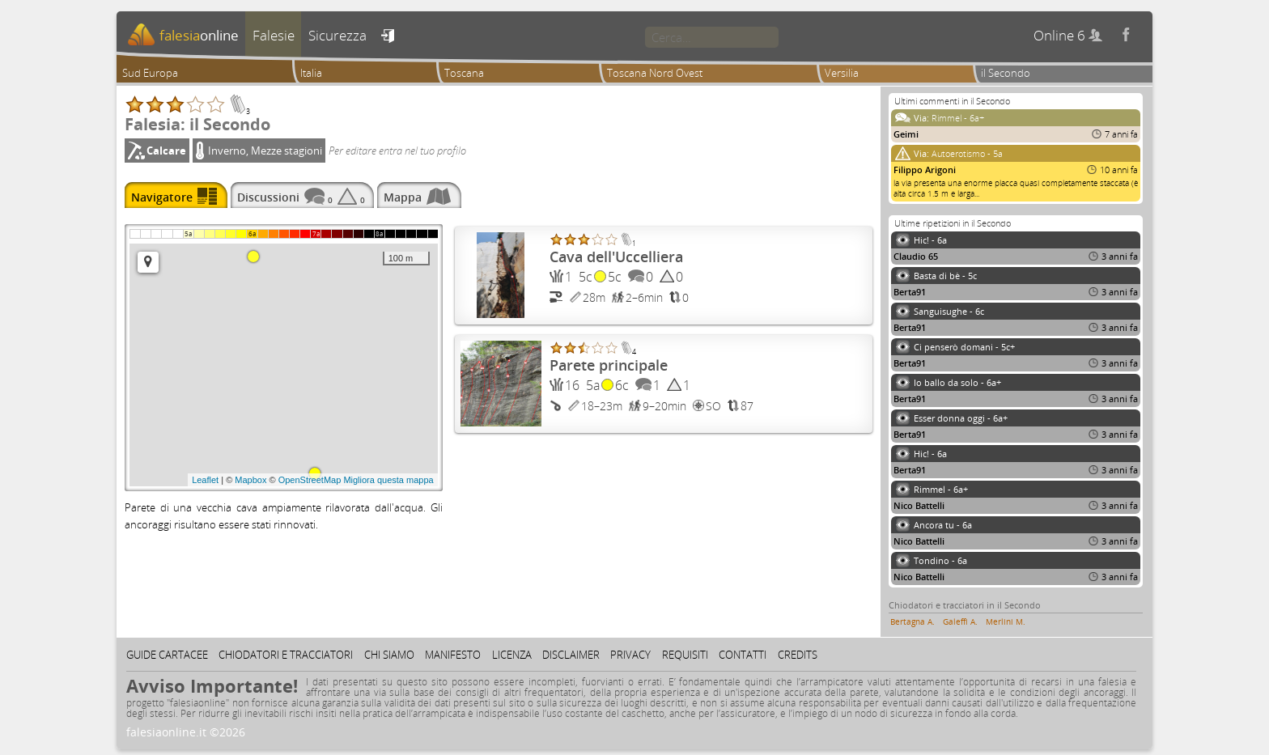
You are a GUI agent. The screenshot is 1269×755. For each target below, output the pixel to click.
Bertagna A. (912, 621)
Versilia (842, 73)
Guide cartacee (167, 654)
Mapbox (250, 480)
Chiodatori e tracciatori (286, 654)
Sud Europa (150, 73)
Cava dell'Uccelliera (616, 256)
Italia (311, 73)
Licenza (512, 654)
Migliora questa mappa (388, 480)
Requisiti (685, 654)
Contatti (742, 654)
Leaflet (205, 480)
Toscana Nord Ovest (654, 73)
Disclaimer (571, 654)
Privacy (630, 654)
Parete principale (609, 365)
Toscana (464, 73)
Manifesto (453, 654)
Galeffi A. (960, 621)
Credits (797, 654)
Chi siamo (389, 654)
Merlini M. (1005, 621)
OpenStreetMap (310, 480)
